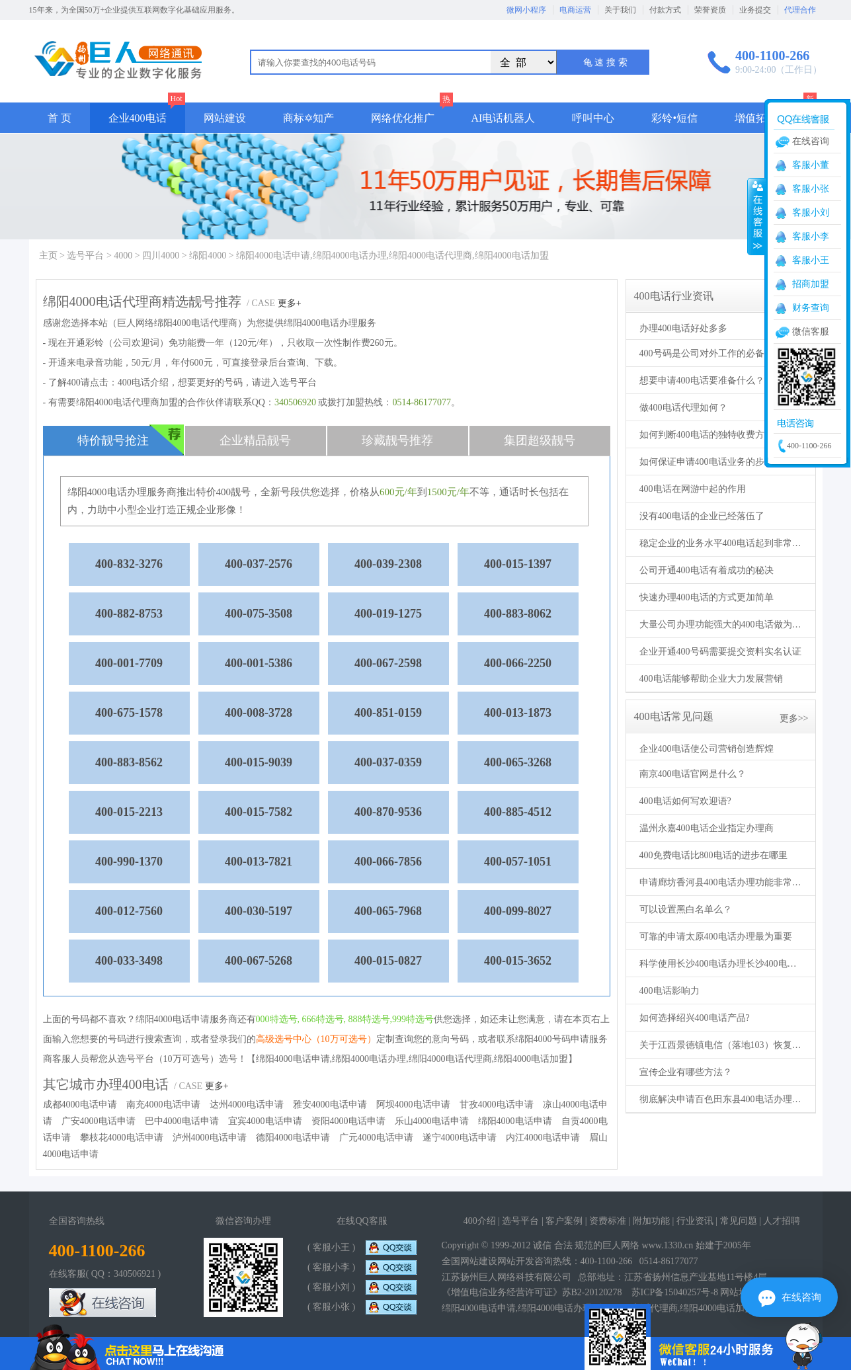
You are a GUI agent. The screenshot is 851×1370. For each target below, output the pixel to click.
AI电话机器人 (503, 118)
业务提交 (755, 10)
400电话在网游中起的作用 (692, 489)
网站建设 (225, 118)
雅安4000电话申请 (330, 1104)
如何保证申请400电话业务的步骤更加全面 (722, 462)
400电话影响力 (669, 991)
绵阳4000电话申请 (515, 1121)
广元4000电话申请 (376, 1138)
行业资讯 (694, 1221)
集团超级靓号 (539, 440)
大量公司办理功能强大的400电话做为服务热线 (722, 624)
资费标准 (607, 1221)
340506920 (295, 402)
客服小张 (810, 189)
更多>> (794, 718)
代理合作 (800, 10)
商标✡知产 (308, 118)
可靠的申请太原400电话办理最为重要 (715, 937)
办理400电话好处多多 (683, 328)
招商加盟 (810, 284)
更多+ (290, 303)
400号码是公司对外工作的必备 (701, 353)
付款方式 (665, 10)
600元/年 (398, 492)
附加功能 (651, 1221)
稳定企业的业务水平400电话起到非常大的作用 (722, 543)
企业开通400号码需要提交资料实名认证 (720, 652)
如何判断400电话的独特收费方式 (706, 435)
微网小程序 (526, 10)
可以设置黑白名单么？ (685, 909)
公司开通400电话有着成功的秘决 (706, 570)
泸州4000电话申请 (210, 1138)
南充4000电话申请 (163, 1104)
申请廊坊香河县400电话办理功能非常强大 (722, 882)
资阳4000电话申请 (348, 1121)
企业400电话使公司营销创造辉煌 (706, 749)
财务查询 (810, 308)
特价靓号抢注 (130, 440)
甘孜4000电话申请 (497, 1104)
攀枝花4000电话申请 (121, 1138)
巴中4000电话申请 (182, 1121)
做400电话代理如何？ (683, 408)
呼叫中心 (593, 118)
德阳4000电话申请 (293, 1138)
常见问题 (738, 1221)
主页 (48, 256)
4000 (123, 256)
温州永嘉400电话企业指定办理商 (706, 828)
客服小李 (810, 236)
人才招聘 (781, 1221)
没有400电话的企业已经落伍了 (701, 516)
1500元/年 (448, 492)
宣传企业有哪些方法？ (685, 1072)
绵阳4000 (207, 256)
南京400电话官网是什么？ (692, 774)
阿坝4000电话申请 (413, 1104)
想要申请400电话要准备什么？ (701, 380)
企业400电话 (137, 118)
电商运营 (575, 10)
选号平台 (85, 256)
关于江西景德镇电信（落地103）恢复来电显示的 (722, 1045)
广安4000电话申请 (98, 1121)
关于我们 (620, 10)
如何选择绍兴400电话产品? (694, 1018)
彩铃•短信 (674, 118)
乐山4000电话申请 (432, 1121)
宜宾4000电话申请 (265, 1121)
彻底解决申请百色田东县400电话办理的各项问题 (722, 1099)
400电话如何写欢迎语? (685, 801)
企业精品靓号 (255, 440)
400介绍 (480, 1221)
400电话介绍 (143, 382)
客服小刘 (810, 213)
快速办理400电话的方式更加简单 (706, 597)
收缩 (756, 216)
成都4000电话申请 (80, 1104)
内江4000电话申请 (543, 1138)
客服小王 (810, 260)
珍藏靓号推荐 (397, 440)
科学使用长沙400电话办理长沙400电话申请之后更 (722, 964)
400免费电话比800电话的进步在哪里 (713, 855)
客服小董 (810, 165)
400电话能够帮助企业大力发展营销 (711, 679)
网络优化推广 (402, 118)
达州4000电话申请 (247, 1104)
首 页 (59, 118)
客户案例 (564, 1221)
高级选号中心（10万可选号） (316, 1039)
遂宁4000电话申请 (460, 1138)
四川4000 (160, 256)
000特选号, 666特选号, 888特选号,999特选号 (345, 1019)
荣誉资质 (710, 10)
